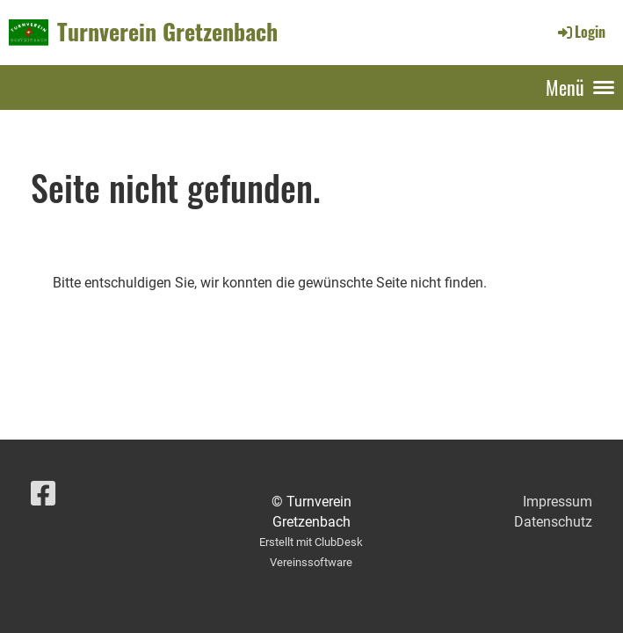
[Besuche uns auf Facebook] (43, 494)
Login (580, 31)
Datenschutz (553, 521)
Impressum (557, 501)
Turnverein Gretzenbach (167, 31)
